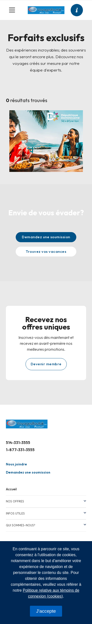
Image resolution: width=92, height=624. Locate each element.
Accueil (11, 489)
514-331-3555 (18, 442)
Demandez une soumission (46, 237)
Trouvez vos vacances (46, 251)
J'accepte (46, 611)
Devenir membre (46, 364)
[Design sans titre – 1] (46, 140)
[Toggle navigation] (14, 10)
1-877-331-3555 (20, 449)
